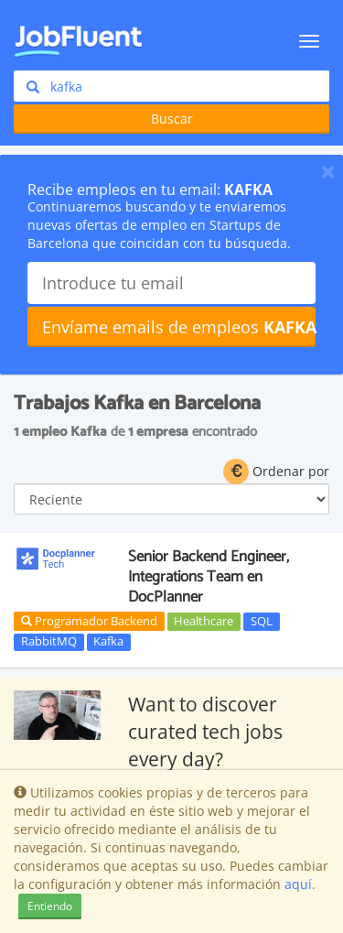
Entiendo (49, 906)
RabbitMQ (49, 642)
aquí (298, 884)
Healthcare (203, 621)
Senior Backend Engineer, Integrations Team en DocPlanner (208, 577)
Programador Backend (89, 621)
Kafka (108, 642)
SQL (262, 621)
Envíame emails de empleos (179, 327)
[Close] (328, 171)
